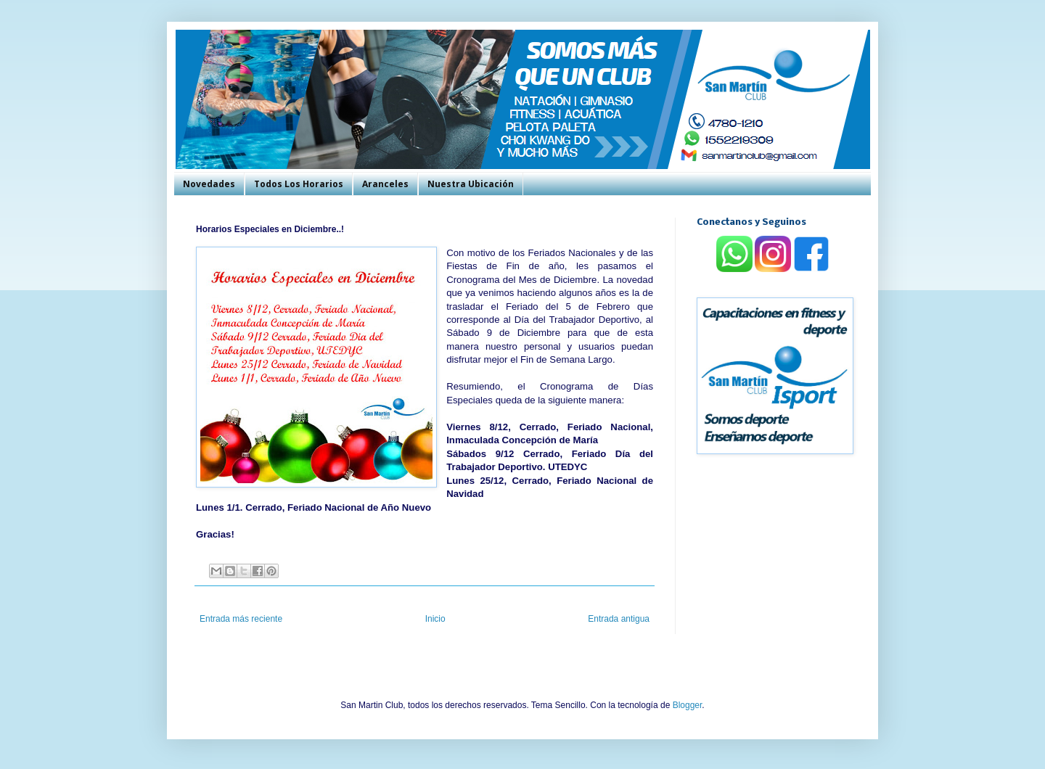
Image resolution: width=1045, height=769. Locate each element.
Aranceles (385, 184)
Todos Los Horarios (298, 184)
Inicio (435, 619)
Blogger (687, 705)
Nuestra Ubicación (470, 184)
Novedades (209, 184)
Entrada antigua (618, 619)
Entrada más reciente (241, 619)
